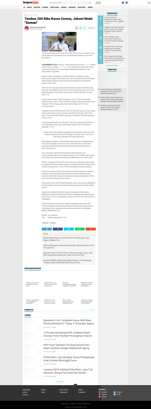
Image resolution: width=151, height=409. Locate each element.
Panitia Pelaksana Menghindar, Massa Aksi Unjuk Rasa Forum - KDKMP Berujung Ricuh (113, 19)
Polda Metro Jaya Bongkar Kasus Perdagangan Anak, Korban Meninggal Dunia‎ (69, 359)
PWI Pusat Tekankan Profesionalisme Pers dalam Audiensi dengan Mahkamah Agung (66, 346)
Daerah (29, 7)
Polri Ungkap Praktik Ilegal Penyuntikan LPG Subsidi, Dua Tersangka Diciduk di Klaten (114, 58)
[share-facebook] (76, 28)
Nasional (45, 7)
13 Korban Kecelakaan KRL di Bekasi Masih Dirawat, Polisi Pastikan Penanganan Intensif (67, 334)
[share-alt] (47, 229)
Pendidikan (72, 7)
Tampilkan (92, 309)
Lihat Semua (60, 381)
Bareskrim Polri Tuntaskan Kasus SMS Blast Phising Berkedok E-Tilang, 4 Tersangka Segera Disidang (68, 323)
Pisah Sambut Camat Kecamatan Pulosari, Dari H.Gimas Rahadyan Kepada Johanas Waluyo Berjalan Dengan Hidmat (113, 39)
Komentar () (91, 28)
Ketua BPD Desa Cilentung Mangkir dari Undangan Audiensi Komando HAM (113, 48)
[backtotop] (75, 386)
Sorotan (52, 223)
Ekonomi (63, 7)
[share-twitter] (80, 28)
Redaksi (73, 403)
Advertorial (82, 7)
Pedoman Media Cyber (83, 403)
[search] (70, 2)
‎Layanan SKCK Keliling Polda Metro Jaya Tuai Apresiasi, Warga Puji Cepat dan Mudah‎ (68, 371)
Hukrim (90, 7)
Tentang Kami (65, 403)
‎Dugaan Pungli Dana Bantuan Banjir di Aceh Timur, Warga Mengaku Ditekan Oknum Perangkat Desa (114, 29)
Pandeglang (63, 392)
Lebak (43, 392)
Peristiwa (37, 7)
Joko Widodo (63, 67)
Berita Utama (54, 7)
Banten (43, 390)
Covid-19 (87, 65)
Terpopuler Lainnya (112, 65)
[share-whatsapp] (84, 28)
